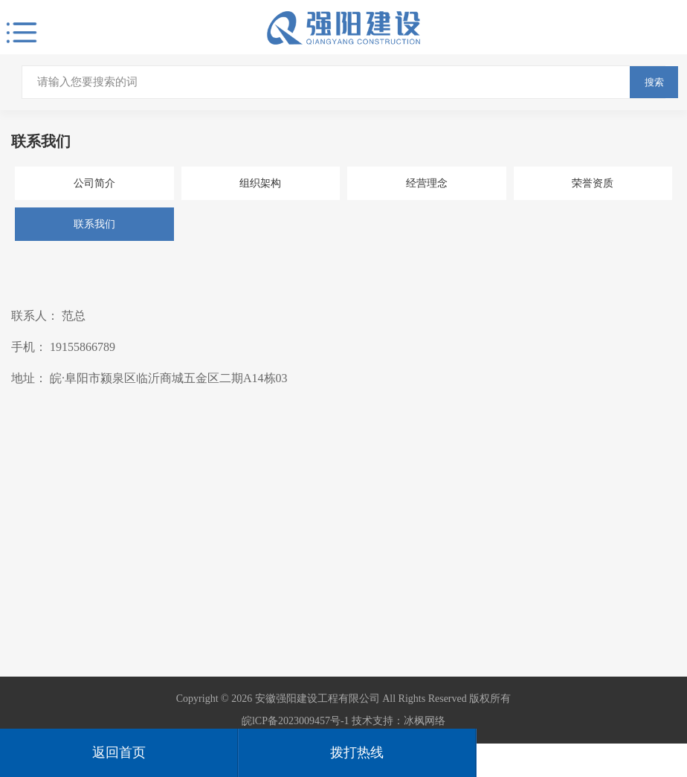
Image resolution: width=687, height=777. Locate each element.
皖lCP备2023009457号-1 (295, 720)
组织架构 (260, 183)
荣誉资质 (592, 183)
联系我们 (94, 224)
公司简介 (94, 183)
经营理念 (427, 183)
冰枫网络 (424, 720)
